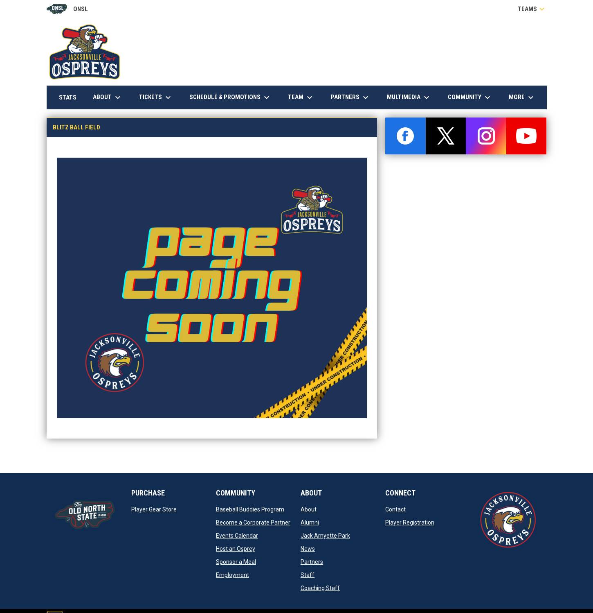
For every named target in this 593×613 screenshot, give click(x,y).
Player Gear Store (154, 509)
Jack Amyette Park (325, 535)
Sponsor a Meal (236, 562)
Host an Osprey (235, 548)
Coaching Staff (320, 588)
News (308, 548)
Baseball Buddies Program (250, 509)
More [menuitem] (522, 97)
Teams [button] (532, 9)
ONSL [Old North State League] (67, 9)
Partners (312, 562)
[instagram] (486, 136)
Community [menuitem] (470, 97)
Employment (232, 575)
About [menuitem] (108, 97)
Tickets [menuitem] (156, 97)
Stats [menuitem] (71, 97)
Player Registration (409, 522)
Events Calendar (237, 535)
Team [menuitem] (301, 97)
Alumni (310, 522)
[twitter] (446, 136)
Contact (395, 509)
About (309, 509)
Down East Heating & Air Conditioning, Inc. (479, 75)
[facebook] (405, 136)
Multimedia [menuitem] (409, 97)
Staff (307, 575)
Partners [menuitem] (351, 97)
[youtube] (526, 136)
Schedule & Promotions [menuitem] (230, 97)
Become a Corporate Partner (253, 522)
